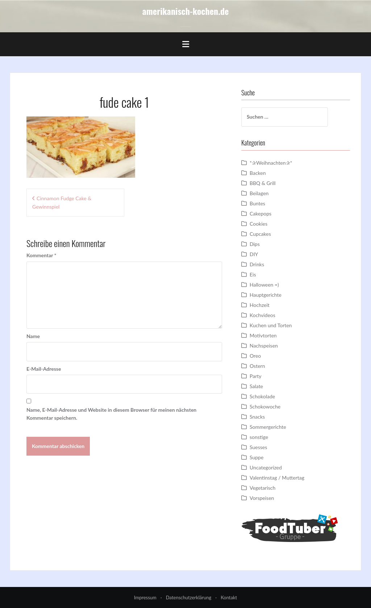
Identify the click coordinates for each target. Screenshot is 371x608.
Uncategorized (266, 467)
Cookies (258, 224)
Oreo (255, 356)
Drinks (257, 264)
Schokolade (262, 396)
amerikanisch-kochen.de (185, 10)
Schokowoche (265, 406)
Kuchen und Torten (271, 325)
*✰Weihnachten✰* (271, 163)
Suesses (258, 447)
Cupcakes (260, 234)
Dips (255, 244)
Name (33, 336)
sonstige (259, 437)
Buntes (257, 203)
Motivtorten (263, 335)
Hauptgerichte (266, 295)
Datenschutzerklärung (188, 597)
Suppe (256, 457)
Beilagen (259, 193)
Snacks (257, 417)
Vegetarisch (262, 488)
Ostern (257, 366)
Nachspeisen (264, 345)
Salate (256, 386)
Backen (258, 173)
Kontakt (229, 597)
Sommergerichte (268, 427)
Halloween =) (264, 285)
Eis (253, 274)
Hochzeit (260, 305)
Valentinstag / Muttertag (277, 478)
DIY (254, 254)
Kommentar (41, 255)
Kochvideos (262, 315)
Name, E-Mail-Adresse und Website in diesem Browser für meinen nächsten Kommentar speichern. (111, 414)
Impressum (145, 597)
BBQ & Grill (263, 183)
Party (255, 376)
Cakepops (260, 213)
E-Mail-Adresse (43, 369)
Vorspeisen (262, 498)
